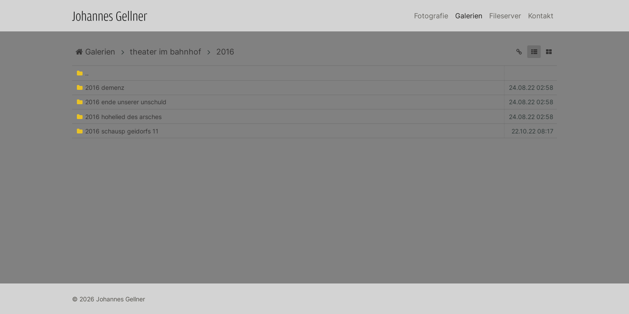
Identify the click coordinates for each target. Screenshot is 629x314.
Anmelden (8, 306)
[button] (534, 51)
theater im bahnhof (165, 51)
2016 (225, 51)
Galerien (468, 15)
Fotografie (431, 15)
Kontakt (540, 15)
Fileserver (505, 15)
